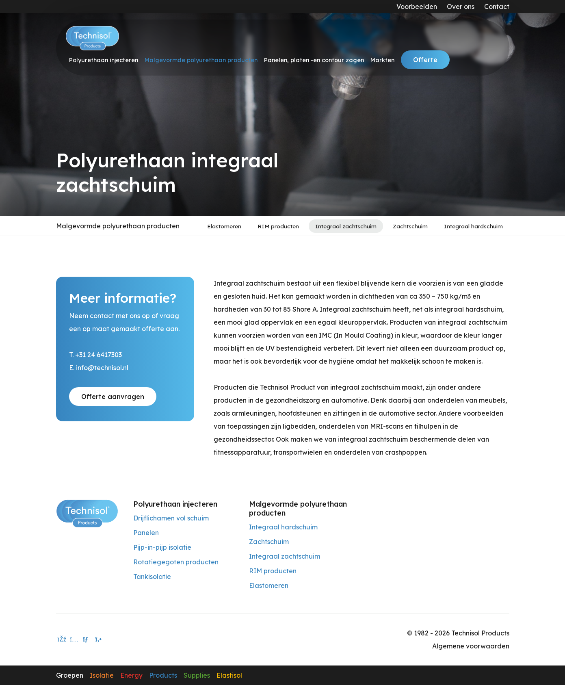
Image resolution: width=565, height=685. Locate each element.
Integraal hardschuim (473, 226)
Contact (496, 6)
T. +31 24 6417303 (95, 355)
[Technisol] (92, 38)
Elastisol (229, 675)
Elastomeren (224, 226)
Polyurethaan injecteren (103, 60)
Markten (382, 60)
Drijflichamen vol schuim (171, 518)
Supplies (197, 675)
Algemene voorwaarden (470, 646)
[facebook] (62, 639)
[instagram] (74, 639)
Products (163, 675)
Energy (131, 675)
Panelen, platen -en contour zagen (314, 60)
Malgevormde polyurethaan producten (201, 60)
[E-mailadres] (86, 639)
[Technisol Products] (87, 513)
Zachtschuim (410, 226)
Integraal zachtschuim (346, 226)
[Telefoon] (99, 639)
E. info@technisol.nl (98, 368)
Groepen (69, 675)
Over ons (460, 6)
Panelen (146, 533)
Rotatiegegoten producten (176, 562)
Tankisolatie (152, 576)
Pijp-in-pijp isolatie (162, 547)
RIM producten (278, 226)
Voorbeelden (416, 6)
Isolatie (102, 675)
